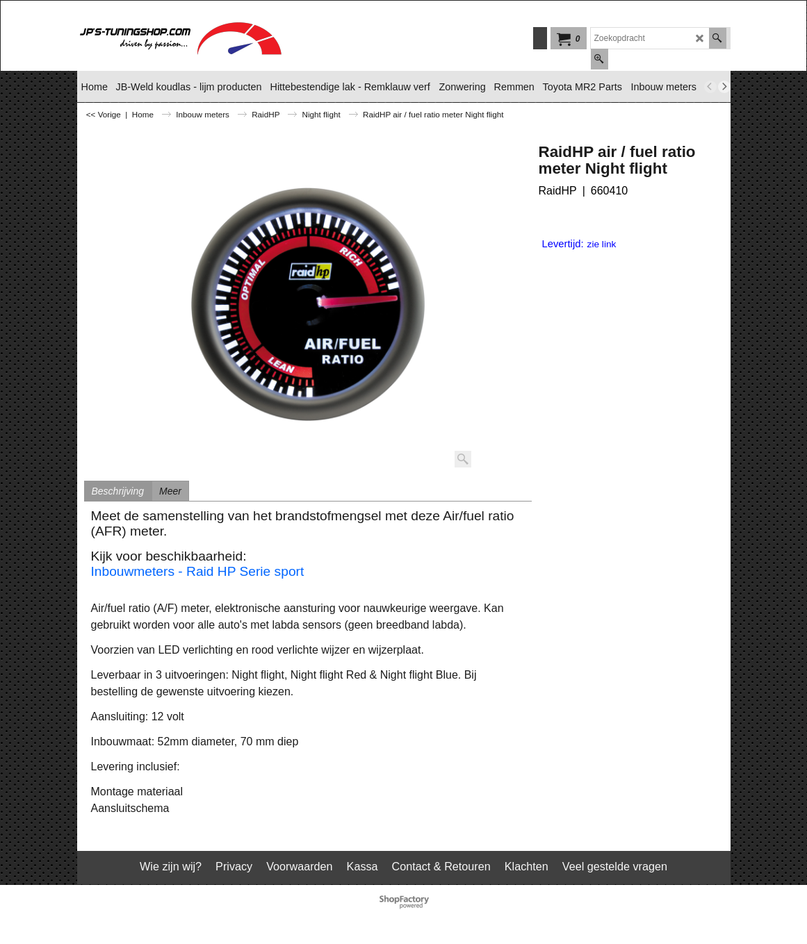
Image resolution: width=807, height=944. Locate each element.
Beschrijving (118, 491)
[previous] (710, 87)
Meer (170, 491)
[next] (724, 87)
